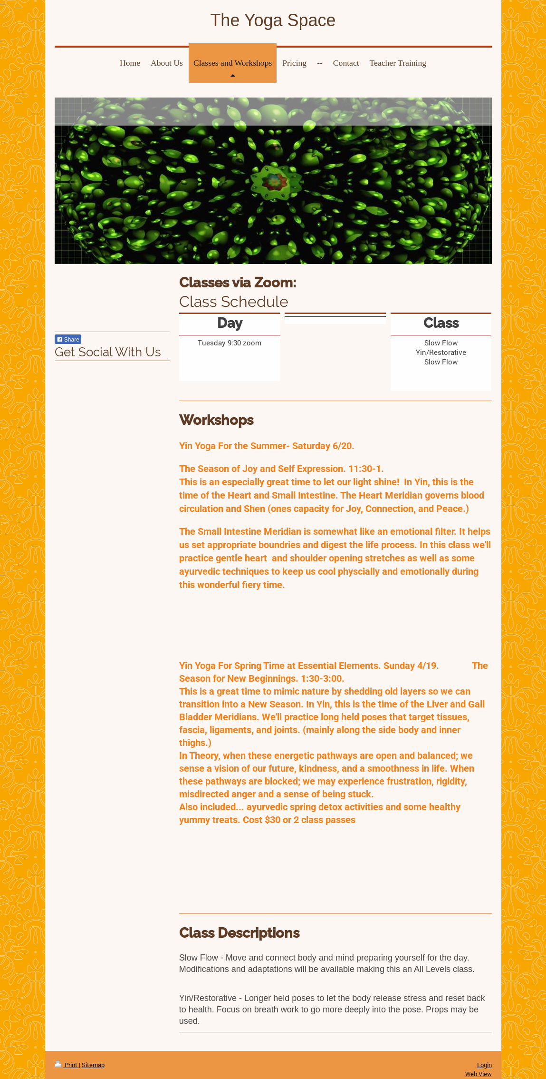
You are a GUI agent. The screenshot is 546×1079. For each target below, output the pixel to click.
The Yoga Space (272, 20)
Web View (478, 1073)
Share (68, 339)
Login (484, 1064)
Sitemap (93, 1064)
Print (67, 1064)
